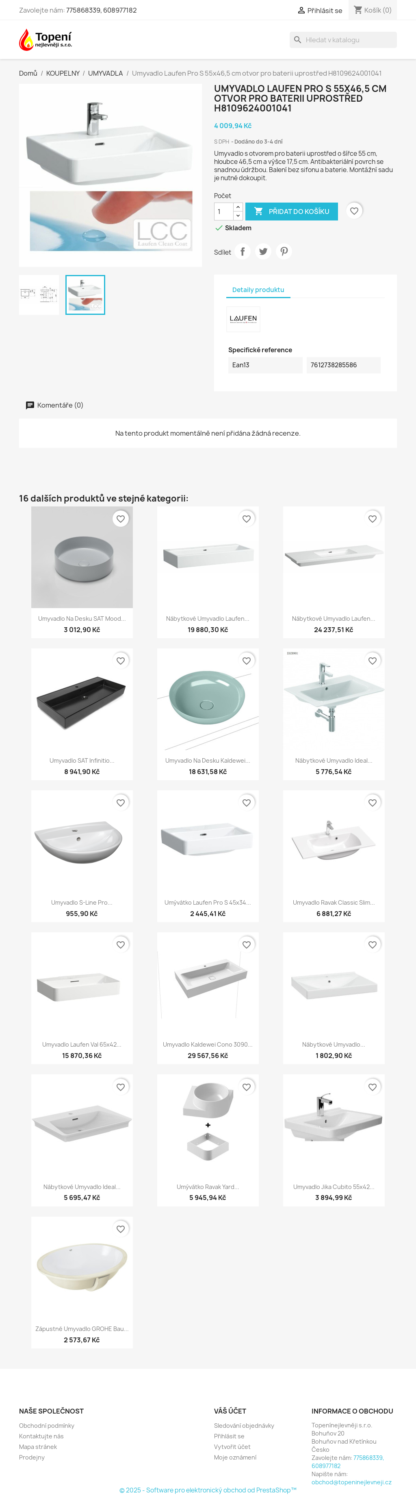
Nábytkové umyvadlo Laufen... (207, 618)
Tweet (263, 251)
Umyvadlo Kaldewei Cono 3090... (208, 1044)
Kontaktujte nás (41, 1436)
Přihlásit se (229, 1436)
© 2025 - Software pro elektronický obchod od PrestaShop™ (208, 1490)
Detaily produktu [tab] (258, 290)
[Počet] (224, 211)
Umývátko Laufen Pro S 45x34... (208, 902)
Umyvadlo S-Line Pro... (82, 902)
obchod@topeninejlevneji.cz (352, 1482)
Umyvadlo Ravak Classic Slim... (334, 902)
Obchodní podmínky (46, 1425)
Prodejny (32, 1457)
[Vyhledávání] (343, 40)
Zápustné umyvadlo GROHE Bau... (82, 1329)
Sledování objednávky (244, 1425)
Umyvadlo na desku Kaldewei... (207, 760)
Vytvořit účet (232, 1447)
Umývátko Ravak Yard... (208, 1187)
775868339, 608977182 (101, 10)
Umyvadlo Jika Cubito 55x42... (334, 1187)
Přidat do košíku (291, 211)
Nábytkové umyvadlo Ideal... (334, 760)
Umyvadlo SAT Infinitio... (82, 760)
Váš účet (230, 1411)
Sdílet (242, 251)
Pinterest (284, 251)
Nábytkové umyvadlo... (333, 1044)
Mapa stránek (38, 1447)
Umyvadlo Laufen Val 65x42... (81, 1044)
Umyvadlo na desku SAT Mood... (82, 618)
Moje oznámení (235, 1457)
